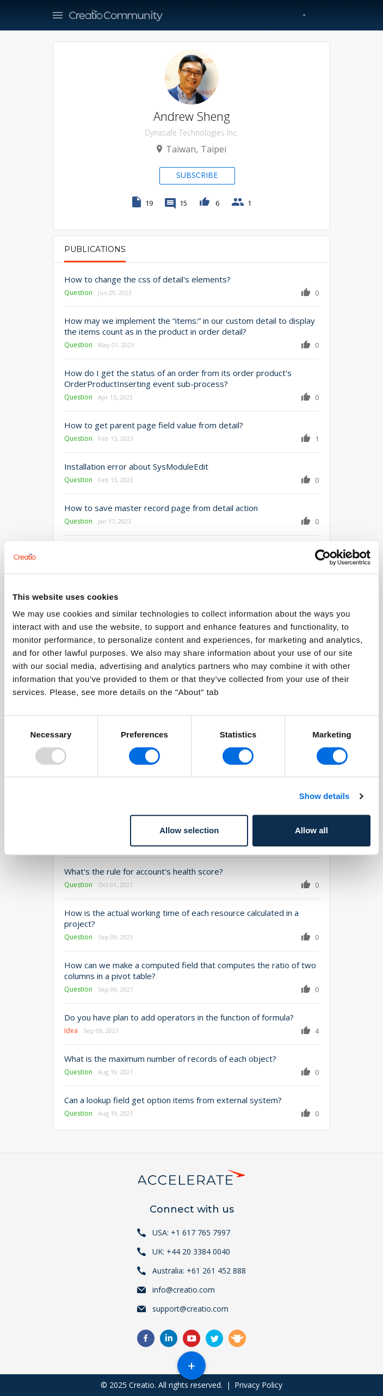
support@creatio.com (190, 1308)
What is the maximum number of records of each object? (170, 1058)
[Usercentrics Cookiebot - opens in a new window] (322, 557)
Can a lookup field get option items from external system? (173, 1099)
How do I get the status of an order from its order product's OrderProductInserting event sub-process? (178, 378)
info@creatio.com (183, 1289)
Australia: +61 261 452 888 (199, 1270)
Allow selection (189, 830)
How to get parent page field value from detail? (153, 425)
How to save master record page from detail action (161, 507)
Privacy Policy (258, 1385)
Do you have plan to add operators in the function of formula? (179, 1017)
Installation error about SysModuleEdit (136, 466)
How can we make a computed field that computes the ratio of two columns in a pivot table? (190, 970)
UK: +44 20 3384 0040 (191, 1251)
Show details (324, 796)
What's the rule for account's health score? (143, 871)
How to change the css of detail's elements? (147, 279)
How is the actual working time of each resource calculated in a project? (181, 918)
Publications (95, 249)
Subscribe (197, 175)
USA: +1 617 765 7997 (191, 1232)
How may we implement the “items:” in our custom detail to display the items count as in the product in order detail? (189, 326)
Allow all (311, 830)
